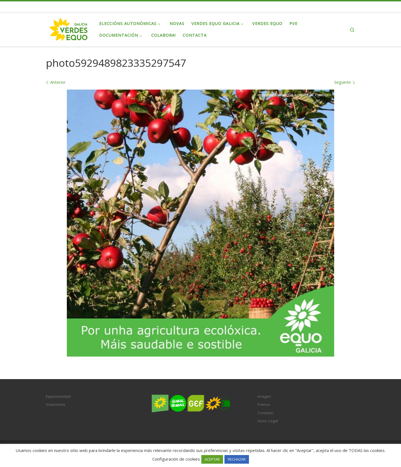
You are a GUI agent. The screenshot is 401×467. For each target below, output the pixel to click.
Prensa (264, 404)
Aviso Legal (268, 420)
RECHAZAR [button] (237, 459)
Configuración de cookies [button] (176, 459)
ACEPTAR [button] (212, 459)
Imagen (264, 396)
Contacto (265, 412)
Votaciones (55, 404)
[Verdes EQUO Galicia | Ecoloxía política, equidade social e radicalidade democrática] (68, 28)
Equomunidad (58, 396)
